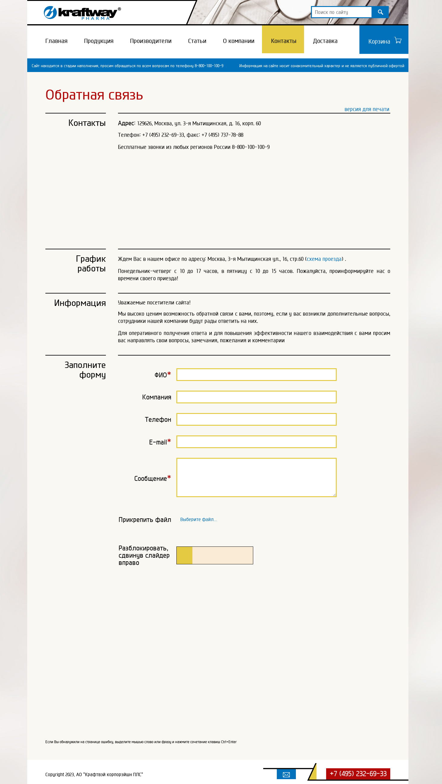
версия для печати (367, 109)
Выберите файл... (198, 518)
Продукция (98, 41)
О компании (238, 41)
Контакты (283, 41)
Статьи (197, 41)
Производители (151, 41)
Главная (56, 41)
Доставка (325, 41)
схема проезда (324, 259)
